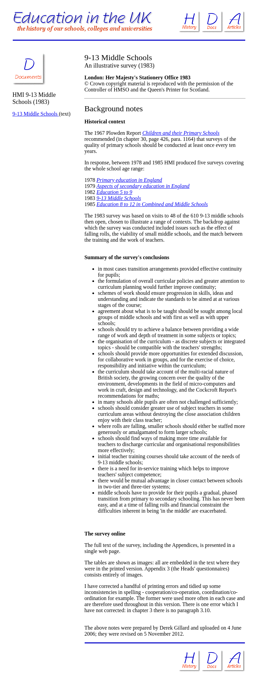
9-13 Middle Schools (35, 114)
